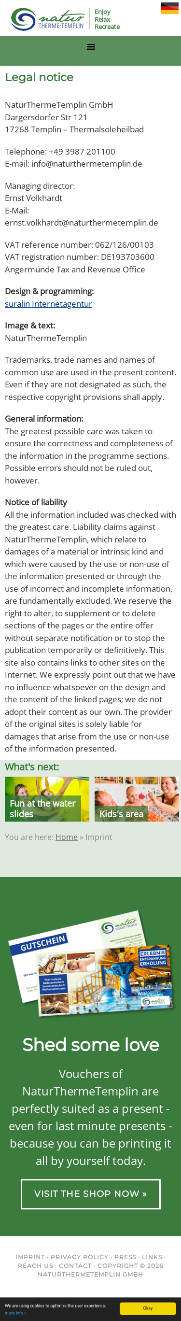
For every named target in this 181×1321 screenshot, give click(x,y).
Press (125, 1257)
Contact (75, 1265)
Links (152, 1257)
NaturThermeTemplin (42, 19)
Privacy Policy (80, 1257)
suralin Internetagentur (48, 303)
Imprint (30, 1257)
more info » (16, 1313)
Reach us (35, 1265)
